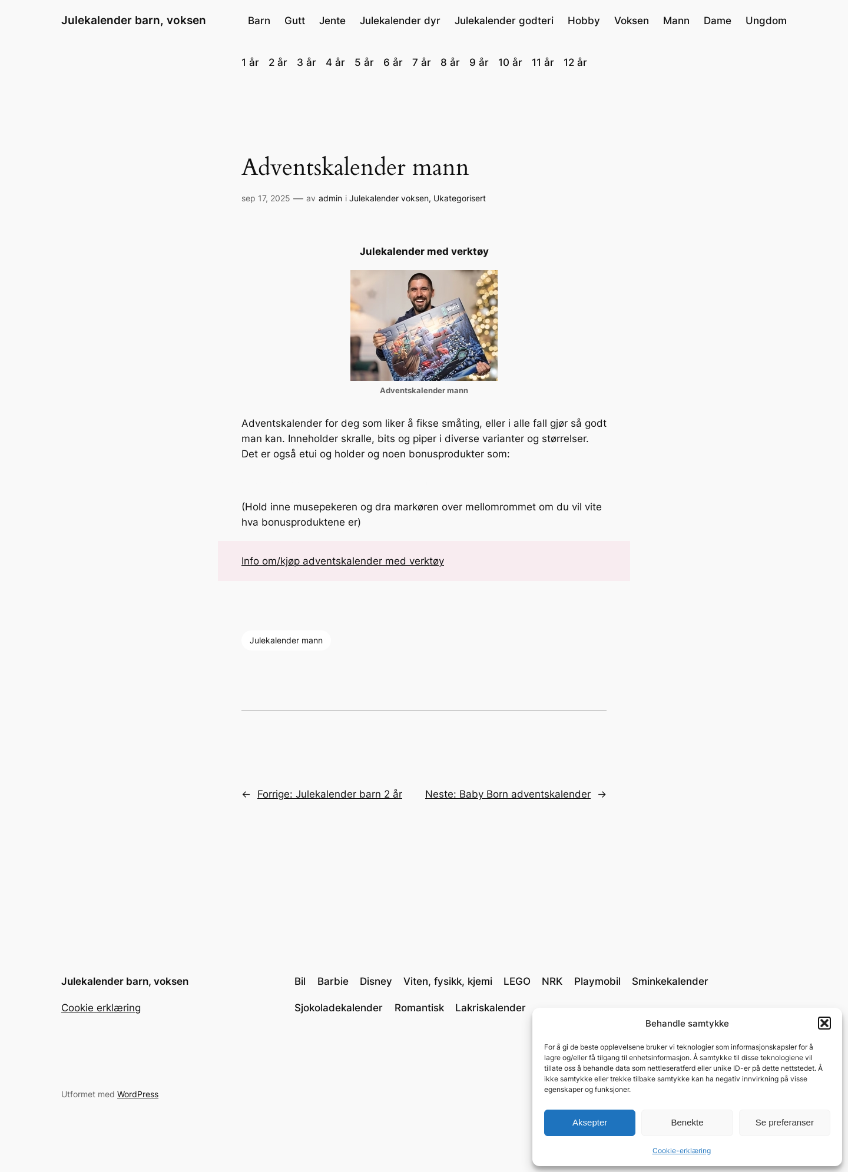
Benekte (687, 1122)
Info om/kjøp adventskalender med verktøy (342, 561)
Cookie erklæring (101, 1008)
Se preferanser (785, 1122)
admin (330, 198)
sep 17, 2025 (265, 198)
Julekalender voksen (389, 198)
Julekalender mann (286, 640)
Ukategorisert (459, 198)
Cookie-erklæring (681, 1150)
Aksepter (589, 1122)
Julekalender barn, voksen (133, 20)
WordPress (137, 1094)
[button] (824, 1023)
